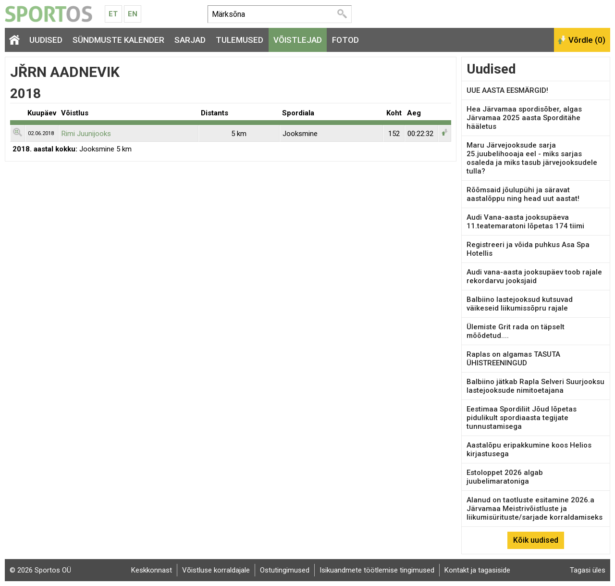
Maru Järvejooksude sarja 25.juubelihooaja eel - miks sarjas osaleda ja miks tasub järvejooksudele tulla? (532, 158)
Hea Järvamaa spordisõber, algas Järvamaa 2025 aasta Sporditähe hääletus (524, 118)
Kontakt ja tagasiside (477, 570)
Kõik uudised (535, 540)
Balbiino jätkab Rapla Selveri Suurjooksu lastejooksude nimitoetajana (535, 386)
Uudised (45, 40)
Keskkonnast (151, 570)
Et (113, 14)
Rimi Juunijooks (86, 133)
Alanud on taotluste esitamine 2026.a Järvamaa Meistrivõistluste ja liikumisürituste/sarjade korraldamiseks (535, 509)
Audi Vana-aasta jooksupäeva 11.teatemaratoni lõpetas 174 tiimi (525, 221)
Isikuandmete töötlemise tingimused (377, 570)
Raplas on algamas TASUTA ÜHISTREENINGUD (513, 358)
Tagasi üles (587, 570)
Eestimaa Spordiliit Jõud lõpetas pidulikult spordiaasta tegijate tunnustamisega (522, 418)
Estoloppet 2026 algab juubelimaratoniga (505, 477)
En (132, 14)
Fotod (345, 40)
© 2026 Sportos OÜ (40, 570)
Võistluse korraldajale (216, 570)
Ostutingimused (284, 570)
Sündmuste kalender (118, 40)
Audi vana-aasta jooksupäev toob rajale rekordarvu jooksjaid (534, 276)
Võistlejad (297, 40)
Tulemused (239, 40)
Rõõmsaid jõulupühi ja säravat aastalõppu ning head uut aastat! (523, 194)
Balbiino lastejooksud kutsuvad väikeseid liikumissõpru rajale (520, 303)
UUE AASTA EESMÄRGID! (507, 90)
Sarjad (190, 40)
